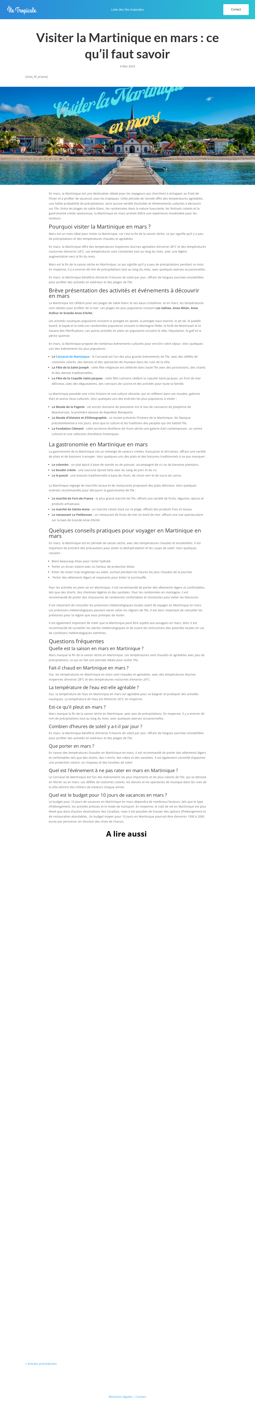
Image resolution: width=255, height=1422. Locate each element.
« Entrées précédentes (41, 1364)
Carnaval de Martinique (72, 357)
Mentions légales (120, 1397)
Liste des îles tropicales (127, 9)
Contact (236, 9)
